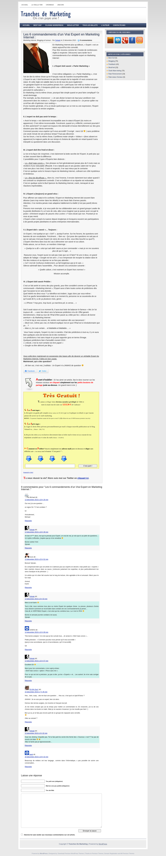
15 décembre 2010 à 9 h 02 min (36, 733)
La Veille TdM (36, 5)
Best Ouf (37, 25)
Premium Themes (98, 853)
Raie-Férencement (115, 74)
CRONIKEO (50, 5)
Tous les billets (90, 25)
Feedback (112, 64)
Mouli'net (111, 67)
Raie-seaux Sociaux (115, 77)
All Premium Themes (127, 853)
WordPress (103, 844)
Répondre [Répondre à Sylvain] (28, 548)
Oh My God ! (34, 689)
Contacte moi (119, 25)
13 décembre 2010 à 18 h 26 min (36, 500)
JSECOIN (60, 5)
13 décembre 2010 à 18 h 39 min (36, 532)
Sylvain (57, 40)
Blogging (111, 61)
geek (31, 754)
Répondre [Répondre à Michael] (28, 521)
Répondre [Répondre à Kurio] (28, 587)
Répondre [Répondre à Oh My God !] (28, 722)
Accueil (24, 5)
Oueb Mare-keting (114, 71)
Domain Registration (111, 853)
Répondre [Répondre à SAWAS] (28, 650)
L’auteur (105, 25)
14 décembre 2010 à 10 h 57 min (36, 661)
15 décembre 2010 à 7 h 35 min (36, 692)
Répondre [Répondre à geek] (28, 767)
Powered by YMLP (28, 472)
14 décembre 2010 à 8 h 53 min (36, 599)
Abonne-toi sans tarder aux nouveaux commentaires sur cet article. (49, 835)
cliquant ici (83, 478)
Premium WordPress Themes (74, 853)
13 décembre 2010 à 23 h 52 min (36, 559)
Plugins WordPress (54, 25)
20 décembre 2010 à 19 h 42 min (36, 757)
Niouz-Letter (73, 25)
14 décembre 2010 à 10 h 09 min (36, 632)
